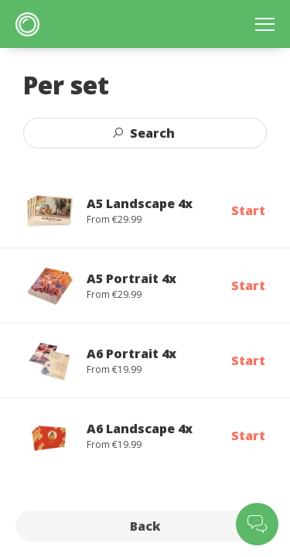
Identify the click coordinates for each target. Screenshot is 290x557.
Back (145, 526)
